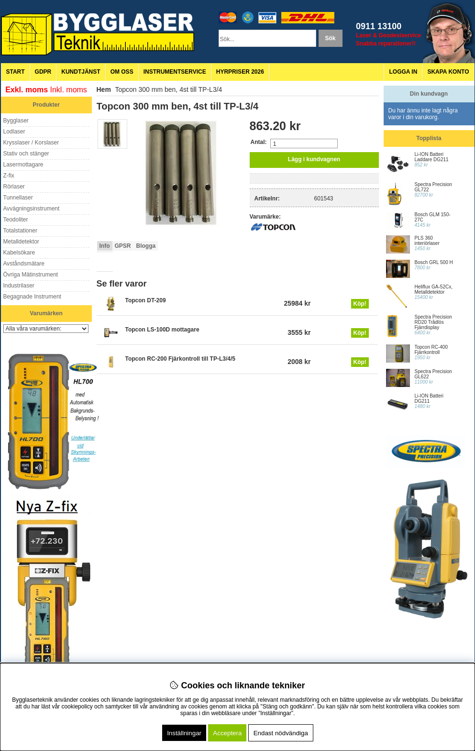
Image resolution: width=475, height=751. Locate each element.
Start (15, 71)
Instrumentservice (175, 71)
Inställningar (184, 733)
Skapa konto (448, 71)
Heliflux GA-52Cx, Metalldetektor (434, 289)
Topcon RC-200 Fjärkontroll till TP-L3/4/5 (180, 358)
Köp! (359, 303)
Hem (104, 89)
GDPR (43, 71)
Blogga (146, 246)
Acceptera (227, 733)
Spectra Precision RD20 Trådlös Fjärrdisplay (433, 322)
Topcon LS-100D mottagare (162, 329)
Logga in (403, 71)
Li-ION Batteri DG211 (429, 398)
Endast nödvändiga (281, 733)
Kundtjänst (80, 71)
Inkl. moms (68, 90)
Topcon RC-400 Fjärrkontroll (431, 349)
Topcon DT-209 (145, 300)
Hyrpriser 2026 (240, 71)
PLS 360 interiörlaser (427, 240)
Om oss (121, 71)
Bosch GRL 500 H (434, 262)
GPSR (123, 246)
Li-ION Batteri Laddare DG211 (432, 157)
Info (104, 246)
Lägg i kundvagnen (314, 159)
